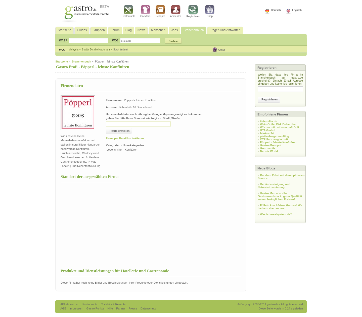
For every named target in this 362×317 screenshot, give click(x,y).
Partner (121, 308)
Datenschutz (148, 308)
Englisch (297, 10)
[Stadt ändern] (120, 49)
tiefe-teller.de (268, 121)
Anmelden (176, 11)
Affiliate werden (70, 304)
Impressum (76, 308)
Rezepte (160, 11)
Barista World (269, 151)
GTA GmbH (267, 130)
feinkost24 (267, 133)
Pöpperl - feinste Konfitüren (278, 142)
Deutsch (276, 10)
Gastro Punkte (95, 308)
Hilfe (110, 308)
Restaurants (128, 11)
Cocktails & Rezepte (113, 304)
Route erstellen (119, 130)
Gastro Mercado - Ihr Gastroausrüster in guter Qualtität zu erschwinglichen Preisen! (280, 196)
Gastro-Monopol (270, 145)
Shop (209, 11)
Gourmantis (268, 148)
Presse (132, 308)
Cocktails (145, 11)
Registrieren (193, 11)
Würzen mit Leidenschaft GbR (279, 127)
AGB (63, 308)
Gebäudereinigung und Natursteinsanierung (274, 186)
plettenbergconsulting (274, 136)
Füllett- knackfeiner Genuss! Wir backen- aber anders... (280, 207)
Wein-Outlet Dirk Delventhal (278, 124)
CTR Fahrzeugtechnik (274, 139)
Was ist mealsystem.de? (276, 214)
